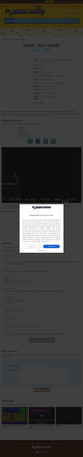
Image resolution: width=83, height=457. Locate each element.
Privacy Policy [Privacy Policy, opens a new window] (45, 241)
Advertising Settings (34, 239)
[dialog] (42, 228)
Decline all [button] (31, 246)
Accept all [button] (51, 246)
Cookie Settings (36, 241)
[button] (42, 250)
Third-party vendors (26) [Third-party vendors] (40, 230)
